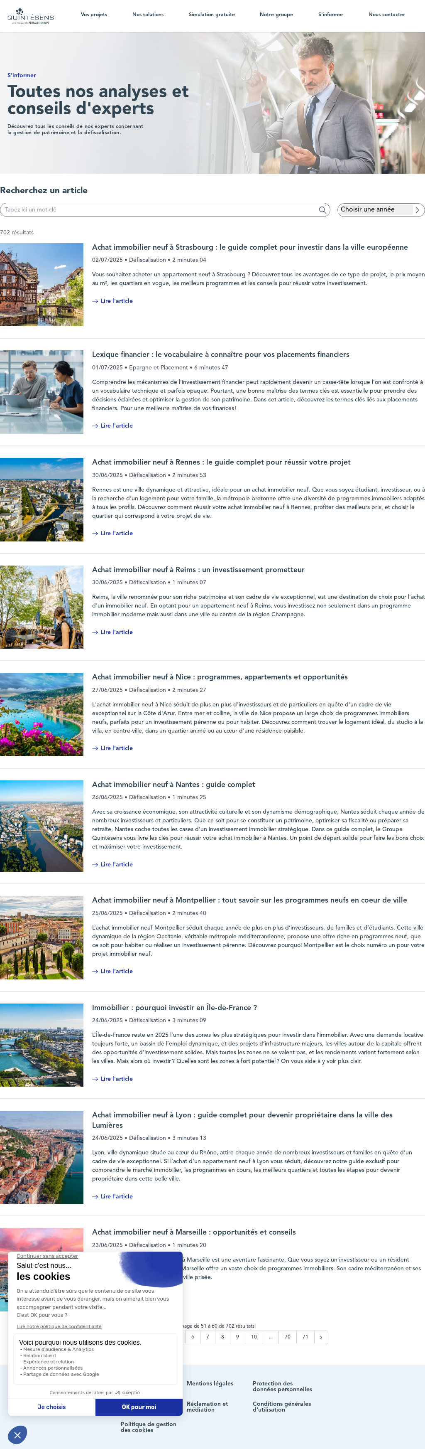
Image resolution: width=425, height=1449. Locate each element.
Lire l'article (112, 301)
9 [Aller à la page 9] (237, 1337)
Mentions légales (210, 1384)
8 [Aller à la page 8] (222, 1337)
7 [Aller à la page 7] (207, 1337)
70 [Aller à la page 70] (288, 1337)
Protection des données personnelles (282, 1386)
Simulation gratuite (212, 14)
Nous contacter (387, 14)
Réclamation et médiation (207, 1407)
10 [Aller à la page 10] (254, 1337)
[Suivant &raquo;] (321, 1338)
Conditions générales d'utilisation (282, 1407)
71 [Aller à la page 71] (305, 1337)
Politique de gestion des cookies (148, 1427)
